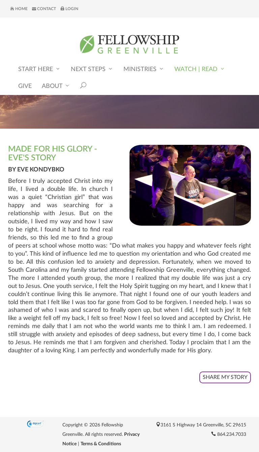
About (56, 85)
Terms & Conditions (101, 444)
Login (69, 9)
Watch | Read (199, 68)
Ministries (143, 68)
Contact (44, 9)
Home (19, 9)
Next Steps (92, 68)
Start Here (39, 68)
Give (25, 86)
